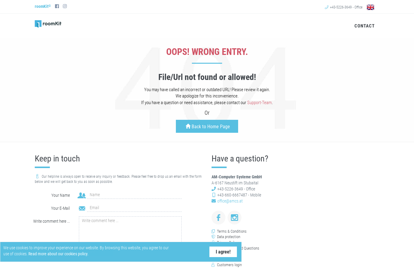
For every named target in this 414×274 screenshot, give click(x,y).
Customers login (229, 265)
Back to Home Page (208, 126)
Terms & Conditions (232, 231)
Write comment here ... (51, 221)
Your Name (60, 195)
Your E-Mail (60, 208)
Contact (364, 26)
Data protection (228, 236)
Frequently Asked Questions (238, 248)
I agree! (216, 252)
